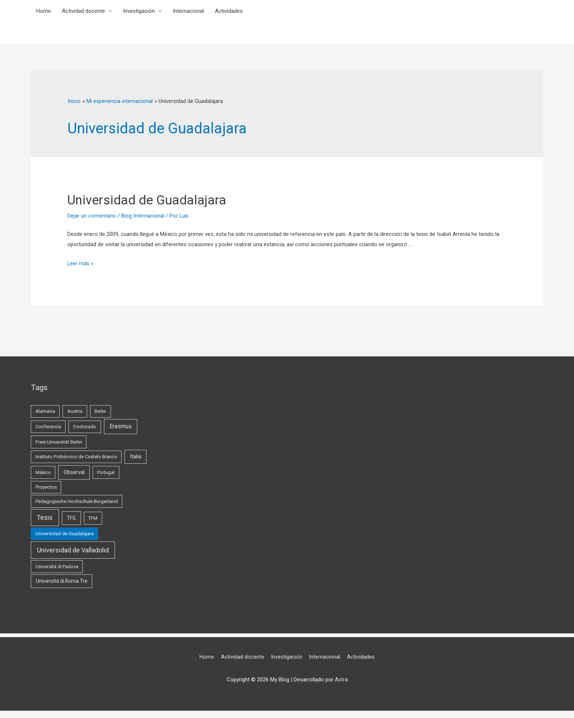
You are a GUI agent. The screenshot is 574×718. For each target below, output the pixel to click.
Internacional (188, 11)
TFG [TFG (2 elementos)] (71, 518)
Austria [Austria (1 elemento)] (74, 411)
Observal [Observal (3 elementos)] (74, 472)
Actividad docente (83, 11)
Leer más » (80, 263)
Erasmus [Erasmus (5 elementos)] (120, 426)
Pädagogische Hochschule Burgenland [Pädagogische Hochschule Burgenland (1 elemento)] (77, 501)
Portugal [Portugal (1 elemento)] (106, 472)
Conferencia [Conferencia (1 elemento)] (48, 426)
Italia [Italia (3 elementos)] (135, 456)
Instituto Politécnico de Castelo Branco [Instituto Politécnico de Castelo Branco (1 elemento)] (76, 456)
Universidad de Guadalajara (157, 199)
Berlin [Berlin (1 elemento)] (100, 411)
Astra (341, 679)
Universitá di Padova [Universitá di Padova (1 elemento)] (57, 566)
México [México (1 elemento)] (43, 472)
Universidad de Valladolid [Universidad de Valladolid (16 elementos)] (73, 550)
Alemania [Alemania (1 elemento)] (45, 411)
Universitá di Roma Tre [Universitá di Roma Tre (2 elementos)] (61, 581)
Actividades (229, 11)
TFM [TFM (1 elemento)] (92, 518)
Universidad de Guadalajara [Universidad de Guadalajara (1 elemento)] (65, 533)
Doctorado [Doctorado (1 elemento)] (84, 426)
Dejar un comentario (91, 215)
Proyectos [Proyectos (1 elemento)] (46, 487)
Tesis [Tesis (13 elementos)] (45, 517)
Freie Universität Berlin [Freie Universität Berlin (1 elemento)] (59, 442)
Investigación (139, 11)
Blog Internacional (142, 215)
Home (43, 11)
